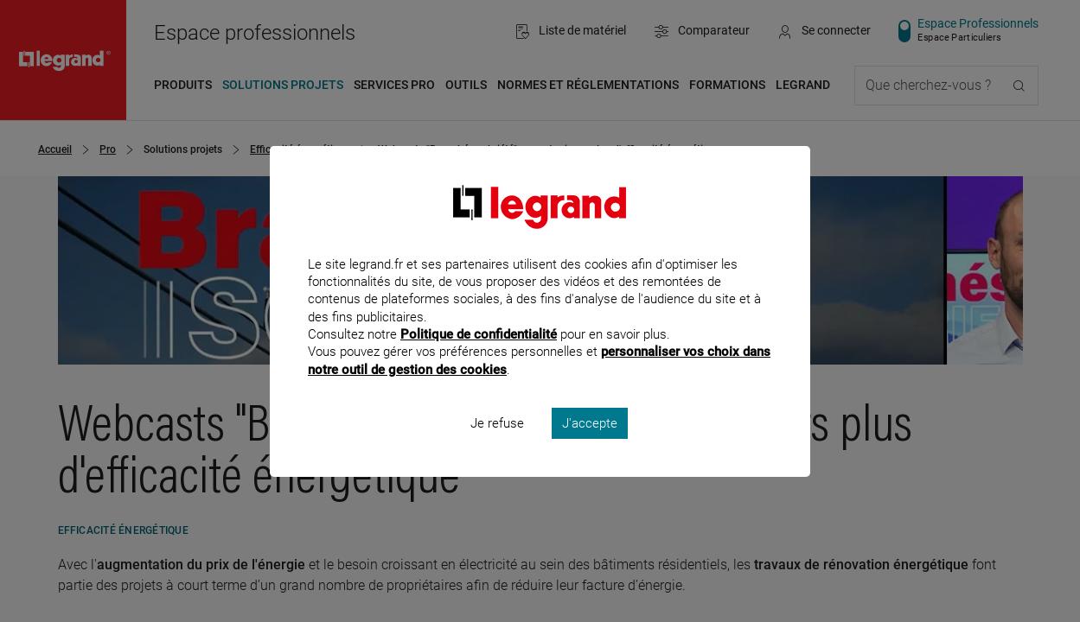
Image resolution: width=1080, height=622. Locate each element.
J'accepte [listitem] (589, 446)
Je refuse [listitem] (497, 446)
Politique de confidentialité (478, 357)
